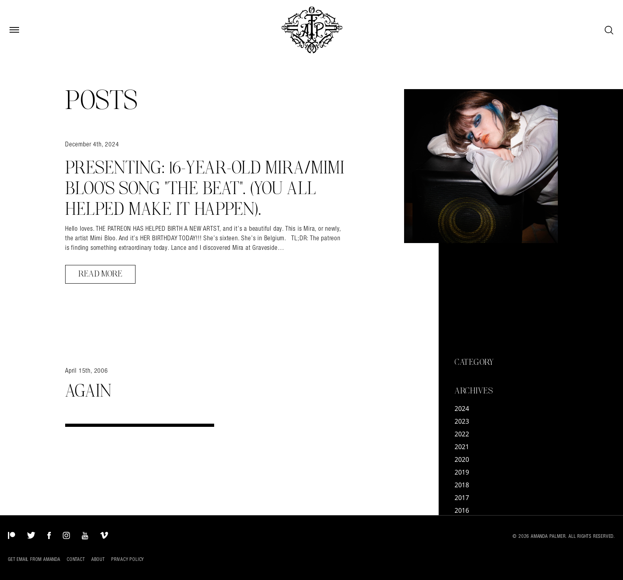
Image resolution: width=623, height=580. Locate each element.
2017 (462, 497)
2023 (462, 421)
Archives (474, 391)
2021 (462, 446)
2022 (462, 434)
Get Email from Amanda (34, 559)
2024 (462, 408)
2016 (462, 510)
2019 (462, 472)
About (98, 559)
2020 (462, 459)
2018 (462, 485)
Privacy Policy (127, 559)
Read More (100, 274)
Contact (76, 559)
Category (474, 362)
